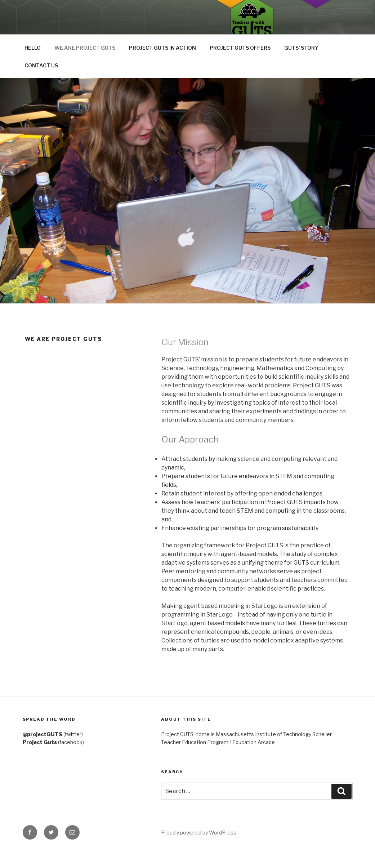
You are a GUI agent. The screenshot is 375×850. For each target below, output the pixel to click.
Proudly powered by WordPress (198, 832)
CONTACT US (41, 65)
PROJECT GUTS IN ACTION (162, 48)
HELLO (32, 48)
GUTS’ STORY (301, 48)
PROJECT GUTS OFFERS (240, 48)
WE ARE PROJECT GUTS (84, 48)
